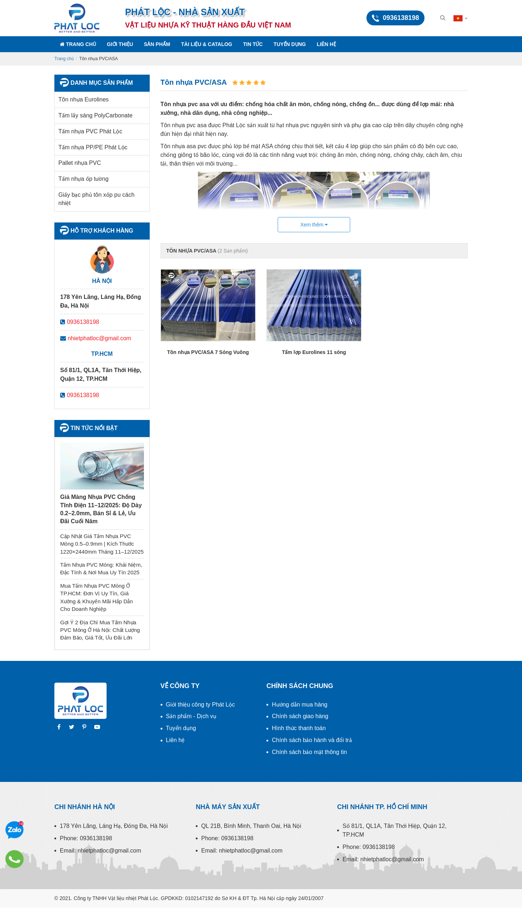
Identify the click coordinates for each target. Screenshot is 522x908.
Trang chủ (78, 44)
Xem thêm (314, 225)
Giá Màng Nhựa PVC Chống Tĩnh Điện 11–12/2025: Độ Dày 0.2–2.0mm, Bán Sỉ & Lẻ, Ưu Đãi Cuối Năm (101, 509)
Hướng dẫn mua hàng (299, 704)
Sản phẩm (157, 44)
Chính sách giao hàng (300, 716)
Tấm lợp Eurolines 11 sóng (314, 352)
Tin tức (253, 44)
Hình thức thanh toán (299, 728)
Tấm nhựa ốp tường (83, 179)
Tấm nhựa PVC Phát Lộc (90, 131)
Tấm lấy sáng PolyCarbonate (95, 115)
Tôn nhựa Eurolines (83, 99)
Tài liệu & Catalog (206, 44)
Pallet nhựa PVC (79, 163)
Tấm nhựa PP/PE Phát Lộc (93, 147)
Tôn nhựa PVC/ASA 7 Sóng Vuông (208, 352)
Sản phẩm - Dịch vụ (191, 716)
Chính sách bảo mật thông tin (309, 752)
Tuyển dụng (290, 44)
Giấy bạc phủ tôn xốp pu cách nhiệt (96, 199)
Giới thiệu (120, 44)
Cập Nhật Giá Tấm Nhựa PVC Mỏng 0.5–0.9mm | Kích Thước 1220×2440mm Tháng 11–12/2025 (102, 544)
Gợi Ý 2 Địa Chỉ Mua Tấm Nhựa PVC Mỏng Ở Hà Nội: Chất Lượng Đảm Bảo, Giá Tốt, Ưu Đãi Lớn (100, 630)
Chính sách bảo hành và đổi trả (312, 740)
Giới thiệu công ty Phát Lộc (200, 704)
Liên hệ (326, 44)
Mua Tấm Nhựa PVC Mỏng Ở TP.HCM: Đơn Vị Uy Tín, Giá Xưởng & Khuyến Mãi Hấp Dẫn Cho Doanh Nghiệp (96, 597)
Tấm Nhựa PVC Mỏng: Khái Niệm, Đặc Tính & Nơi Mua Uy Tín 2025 (101, 568)
